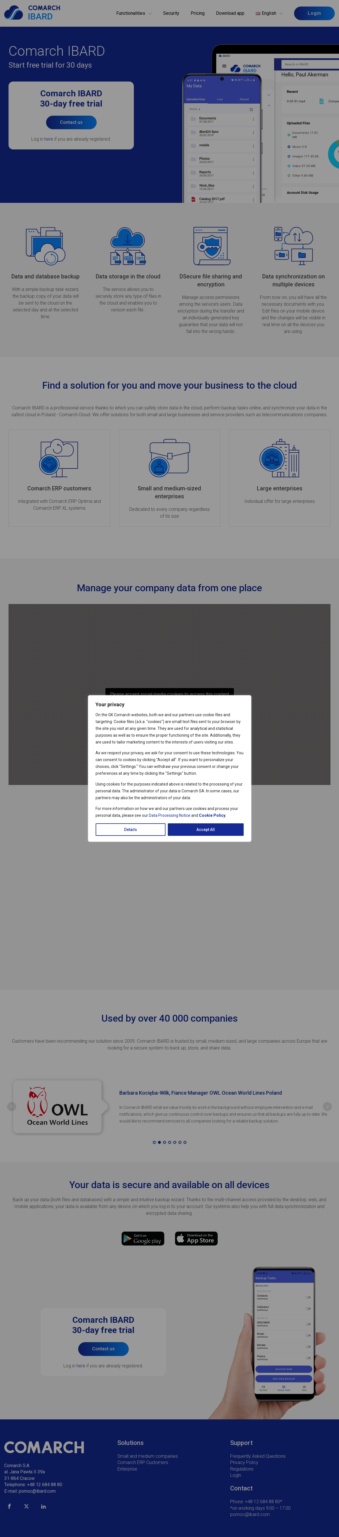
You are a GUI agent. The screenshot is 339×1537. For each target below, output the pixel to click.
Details (130, 829)
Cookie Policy (212, 815)
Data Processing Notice (169, 815)
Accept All (205, 829)
